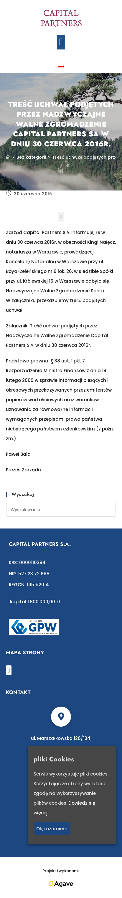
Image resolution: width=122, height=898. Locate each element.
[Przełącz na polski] (61, 65)
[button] (61, 42)
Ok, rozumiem (51, 829)
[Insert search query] (61, 510)
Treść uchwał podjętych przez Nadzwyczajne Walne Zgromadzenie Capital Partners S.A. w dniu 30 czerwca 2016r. (57, 335)
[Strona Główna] (8, 157)
